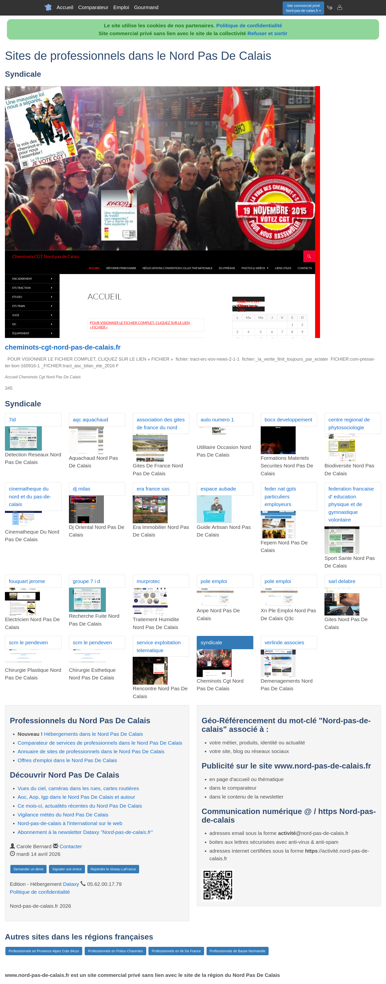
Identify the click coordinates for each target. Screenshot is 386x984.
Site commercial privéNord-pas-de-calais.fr (303, 8)
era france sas (153, 489)
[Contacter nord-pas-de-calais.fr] (339, 7)
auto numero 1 (217, 419)
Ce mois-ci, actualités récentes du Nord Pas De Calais (80, 806)
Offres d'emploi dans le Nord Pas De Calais (67, 760)
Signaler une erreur (67, 869)
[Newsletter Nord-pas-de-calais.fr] (330, 7)
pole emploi (214, 581)
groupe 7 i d (86, 581)
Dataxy (71, 884)
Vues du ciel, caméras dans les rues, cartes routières (78, 788)
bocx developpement (288, 419)
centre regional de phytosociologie (349, 423)
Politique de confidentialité (249, 25)
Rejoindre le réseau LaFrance (113, 869)
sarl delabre (341, 581)
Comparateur (93, 7)
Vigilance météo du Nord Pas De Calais (63, 814)
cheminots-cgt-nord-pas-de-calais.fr (63, 347)
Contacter (71, 846)
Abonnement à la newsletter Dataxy (85, 832)
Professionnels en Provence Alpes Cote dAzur (44, 951)
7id (12, 419)
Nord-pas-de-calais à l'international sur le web (70, 823)
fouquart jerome (27, 581)
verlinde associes (284, 642)
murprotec (148, 581)
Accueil (65, 7)
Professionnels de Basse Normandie (237, 951)
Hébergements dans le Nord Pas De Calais (93, 734)
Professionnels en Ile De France (176, 951)
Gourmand (146, 7)
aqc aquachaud (90, 419)
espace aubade (218, 489)
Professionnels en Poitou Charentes (115, 951)
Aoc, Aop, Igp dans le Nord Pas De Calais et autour (76, 797)
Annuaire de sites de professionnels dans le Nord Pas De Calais (91, 751)
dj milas (81, 489)
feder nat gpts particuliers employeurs (280, 496)
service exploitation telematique (159, 646)
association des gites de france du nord (161, 423)
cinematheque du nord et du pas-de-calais (30, 496)
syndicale (211, 642)
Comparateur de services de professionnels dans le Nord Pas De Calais (100, 743)
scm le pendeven (28, 642)
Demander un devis (28, 869)
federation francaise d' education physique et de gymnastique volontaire (351, 504)
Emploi (121, 7)
